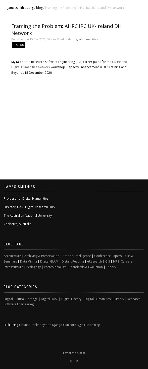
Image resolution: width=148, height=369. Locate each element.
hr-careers (18, 44)
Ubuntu (24, 325)
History (119, 299)
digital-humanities (86, 39)
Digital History (71, 299)
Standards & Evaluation (86, 267)
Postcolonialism (55, 267)
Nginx (81, 325)
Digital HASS (49, 299)
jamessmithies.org (21, 8)
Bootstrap (93, 325)
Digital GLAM (49, 261)
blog (39, 8)
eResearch (94, 261)
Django (57, 325)
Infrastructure (13, 267)
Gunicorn (69, 325)
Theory (111, 267)
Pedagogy (33, 267)
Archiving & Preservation (41, 256)
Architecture (12, 256)
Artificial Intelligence (77, 256)
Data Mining (28, 261)
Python (46, 325)
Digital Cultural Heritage (21, 299)
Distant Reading (73, 261)
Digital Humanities (98, 299)
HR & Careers (122, 261)
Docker (35, 325)
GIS (107, 261)
